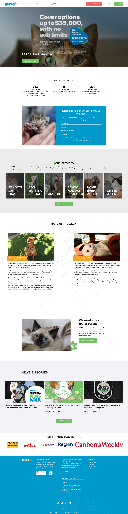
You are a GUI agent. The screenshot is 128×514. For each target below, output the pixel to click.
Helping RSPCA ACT (53, 4)
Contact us (92, 462)
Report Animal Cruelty (93, 4)
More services (64, 204)
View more (64, 421)
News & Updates (70, 4)
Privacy (64, 509)
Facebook (58, 503)
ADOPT (108, 4)
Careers (91, 464)
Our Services (38, 4)
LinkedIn (70, 503)
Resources (92, 466)
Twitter (62, 503)
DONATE (118, 4)
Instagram (66, 503)
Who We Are (25, 4)
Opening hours (93, 468)
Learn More (30, 61)
